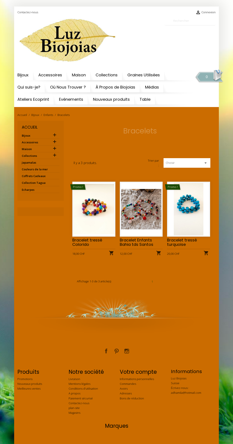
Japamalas (29, 162)
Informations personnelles (137, 379)
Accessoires (50, 75)
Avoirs (124, 388)
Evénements (71, 99)
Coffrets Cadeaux (34, 176)
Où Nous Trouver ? (68, 87)
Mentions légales (79, 384)
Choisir (187, 163)
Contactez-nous (27, 12)
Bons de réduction (132, 398)
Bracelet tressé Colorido (87, 242)
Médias (152, 87)
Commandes (128, 384)
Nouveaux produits (111, 99)
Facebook (106, 351)
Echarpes (28, 190)
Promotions (24, 379)
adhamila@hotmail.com (186, 393)
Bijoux (23, 75)
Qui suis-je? (28, 87)
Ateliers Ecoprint (33, 99)
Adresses (126, 393)
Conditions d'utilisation (83, 388)
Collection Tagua (34, 183)
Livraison (74, 379)
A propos (74, 393)
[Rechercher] (190, 20)
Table (145, 99)
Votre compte (138, 372)
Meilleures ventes (29, 388)
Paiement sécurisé (81, 398)
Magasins (74, 413)
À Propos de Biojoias (115, 87)
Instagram (126, 351)
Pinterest (116, 351)
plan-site (74, 408)
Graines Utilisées (143, 75)
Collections (107, 75)
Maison (79, 75)
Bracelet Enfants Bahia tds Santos (136, 242)
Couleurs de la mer (35, 169)
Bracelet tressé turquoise (182, 242)
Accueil (29, 127)
